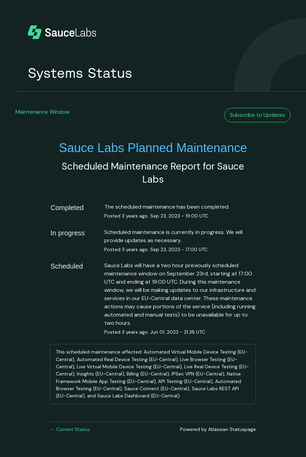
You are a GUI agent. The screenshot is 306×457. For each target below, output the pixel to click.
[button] (257, 115)
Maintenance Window (42, 111)
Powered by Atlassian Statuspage (218, 429)
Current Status (70, 429)
